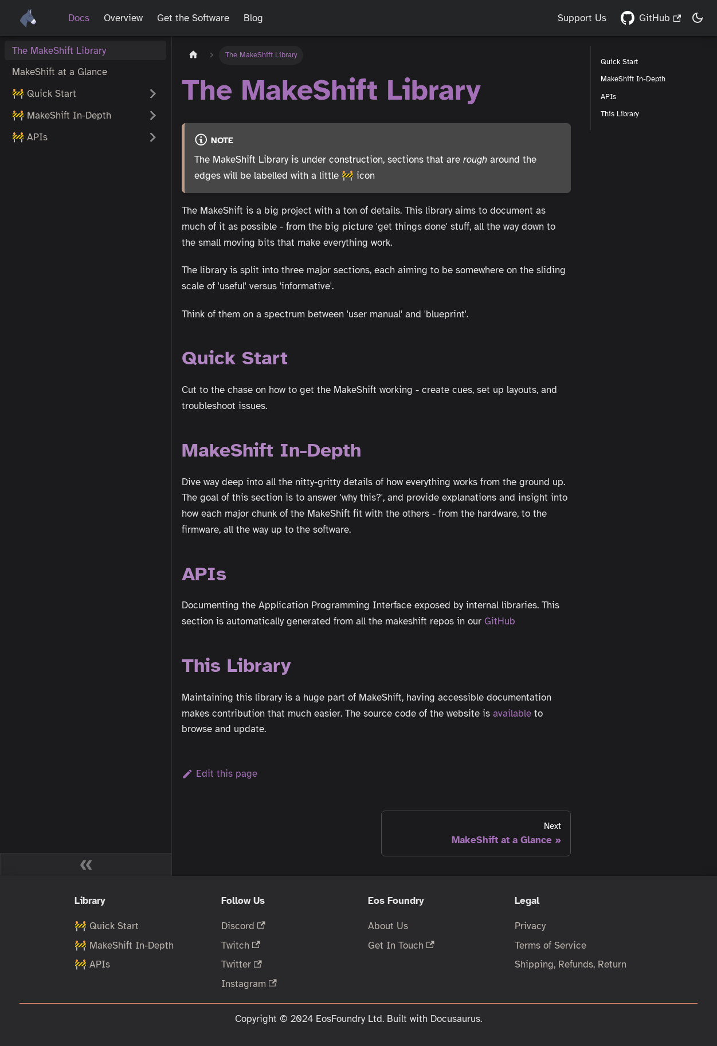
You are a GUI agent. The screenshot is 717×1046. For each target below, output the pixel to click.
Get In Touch (401, 945)
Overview (123, 18)
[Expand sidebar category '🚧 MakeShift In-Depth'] (153, 115)
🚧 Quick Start (44, 94)
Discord (243, 926)
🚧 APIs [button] (30, 137)
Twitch (240, 945)
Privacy (530, 926)
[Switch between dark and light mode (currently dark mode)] (698, 18)
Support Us (582, 18)
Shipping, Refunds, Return (570, 964)
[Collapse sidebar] (86, 864)
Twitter (241, 964)
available (512, 713)
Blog (253, 18)
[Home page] (193, 55)
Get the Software (193, 18)
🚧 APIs (92, 964)
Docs (78, 18)
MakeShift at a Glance (59, 72)
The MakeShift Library (59, 51)
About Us (388, 926)
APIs (608, 96)
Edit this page (219, 774)
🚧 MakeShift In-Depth (61, 115)
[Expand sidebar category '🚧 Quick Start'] (153, 94)
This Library (620, 114)
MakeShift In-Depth (633, 79)
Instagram (249, 984)
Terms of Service (550, 945)
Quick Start (619, 61)
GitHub (660, 18)
